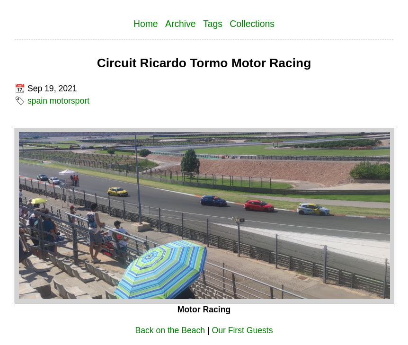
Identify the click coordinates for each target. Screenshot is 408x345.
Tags (212, 23)
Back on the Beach (170, 330)
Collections (252, 23)
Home (145, 23)
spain (37, 101)
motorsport (69, 101)
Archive (180, 23)
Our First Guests (242, 330)
